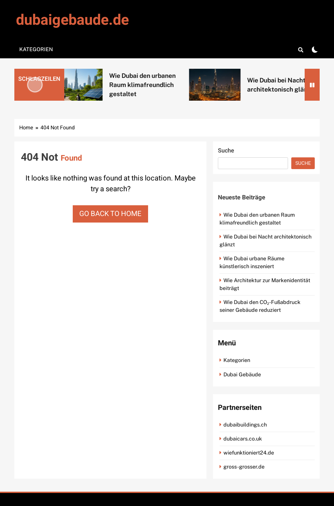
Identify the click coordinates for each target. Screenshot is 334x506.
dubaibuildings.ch (245, 425)
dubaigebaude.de (72, 20)
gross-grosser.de (244, 467)
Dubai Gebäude (242, 374)
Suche (226, 150)
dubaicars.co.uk (242, 439)
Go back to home (110, 214)
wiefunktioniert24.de (248, 453)
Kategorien (36, 49)
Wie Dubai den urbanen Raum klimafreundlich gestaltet (150, 84)
